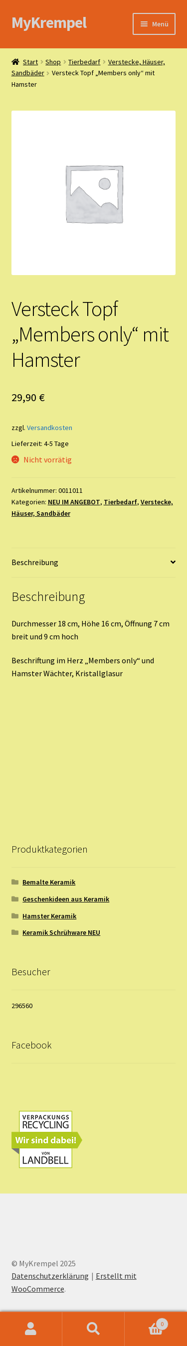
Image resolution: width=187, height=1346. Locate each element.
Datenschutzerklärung (50, 1276)
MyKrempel (48, 22)
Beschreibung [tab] (34, 562)
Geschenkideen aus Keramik (65, 899)
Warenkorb (147, 1322)
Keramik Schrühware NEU (61, 932)
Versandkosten (49, 427)
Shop (53, 61)
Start (30, 61)
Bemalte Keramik (48, 882)
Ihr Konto (31, 1329)
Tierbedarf (84, 61)
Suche (93, 1329)
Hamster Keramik (49, 915)
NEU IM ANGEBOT (74, 501)
